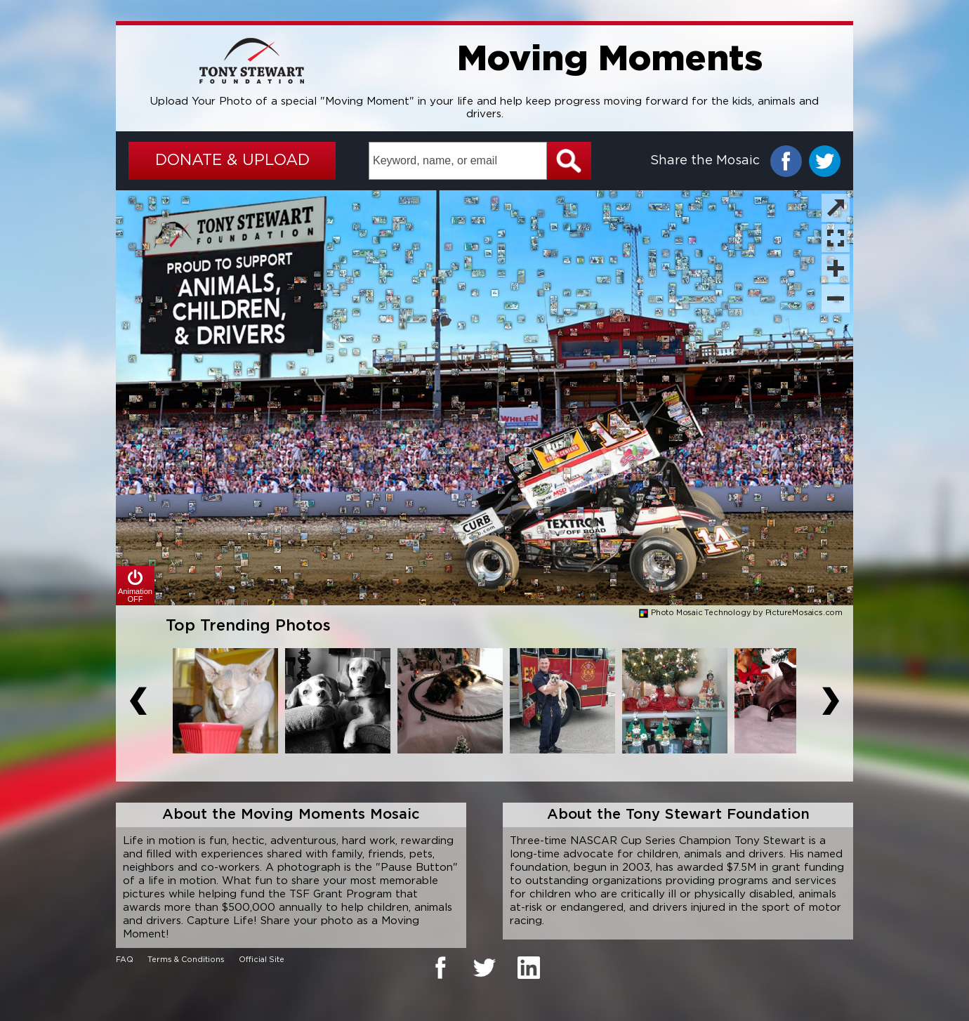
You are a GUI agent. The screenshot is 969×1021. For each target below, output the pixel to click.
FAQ (124, 959)
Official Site (261, 959)
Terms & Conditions (186, 959)
